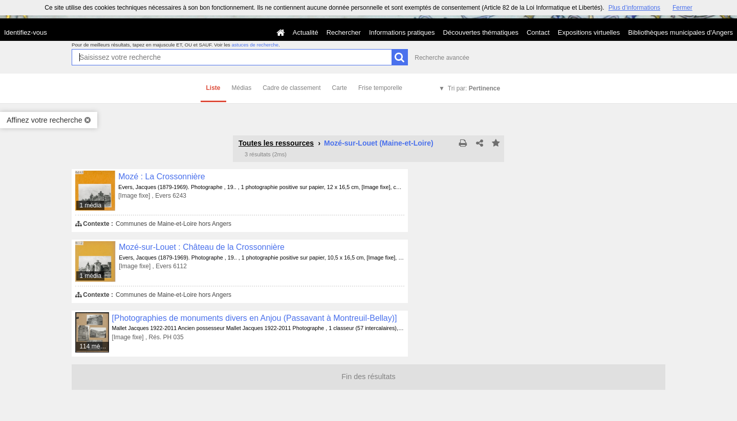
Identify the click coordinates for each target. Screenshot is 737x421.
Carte (339, 87)
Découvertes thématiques (480, 32)
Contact (538, 32)
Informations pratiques (402, 32)
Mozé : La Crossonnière (161, 176)
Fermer (682, 7)
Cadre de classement (291, 87)
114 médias (94, 346)
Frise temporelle (380, 87)
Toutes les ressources (276, 143)
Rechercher (344, 32)
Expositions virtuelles (589, 32)
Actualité (305, 32)
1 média (90, 205)
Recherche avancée (442, 57)
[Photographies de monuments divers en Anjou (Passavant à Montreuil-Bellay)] (254, 318)
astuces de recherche (254, 45)
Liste (213, 87)
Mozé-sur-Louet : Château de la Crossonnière (202, 247)
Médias (242, 87)
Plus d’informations (634, 7)
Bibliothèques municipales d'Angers (680, 32)
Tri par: (474, 88)
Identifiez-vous (25, 32)
